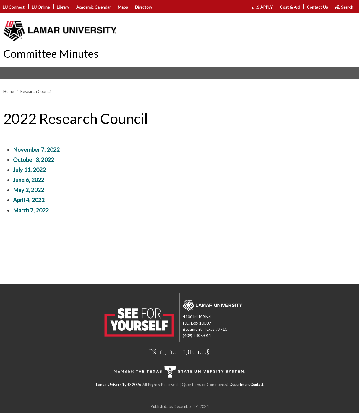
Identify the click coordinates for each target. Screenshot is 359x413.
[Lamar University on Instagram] (174, 351)
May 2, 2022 (28, 189)
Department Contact (246, 385)
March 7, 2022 (31, 210)
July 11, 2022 (29, 169)
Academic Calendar (93, 6)
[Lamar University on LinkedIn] (188, 351)
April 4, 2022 (29, 199)
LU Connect (14, 6)
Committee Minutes (51, 53)
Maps (123, 6)
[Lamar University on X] (152, 351)
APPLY (262, 6)
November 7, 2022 (36, 149)
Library (63, 6)
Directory (143, 6)
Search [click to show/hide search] (344, 6)
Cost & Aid (290, 6)
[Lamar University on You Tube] (203, 351)
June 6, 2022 (28, 179)
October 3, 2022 (33, 159)
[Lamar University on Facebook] (163, 351)
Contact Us (317, 6)
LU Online (41, 6)
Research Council (35, 91)
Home (8, 91)
